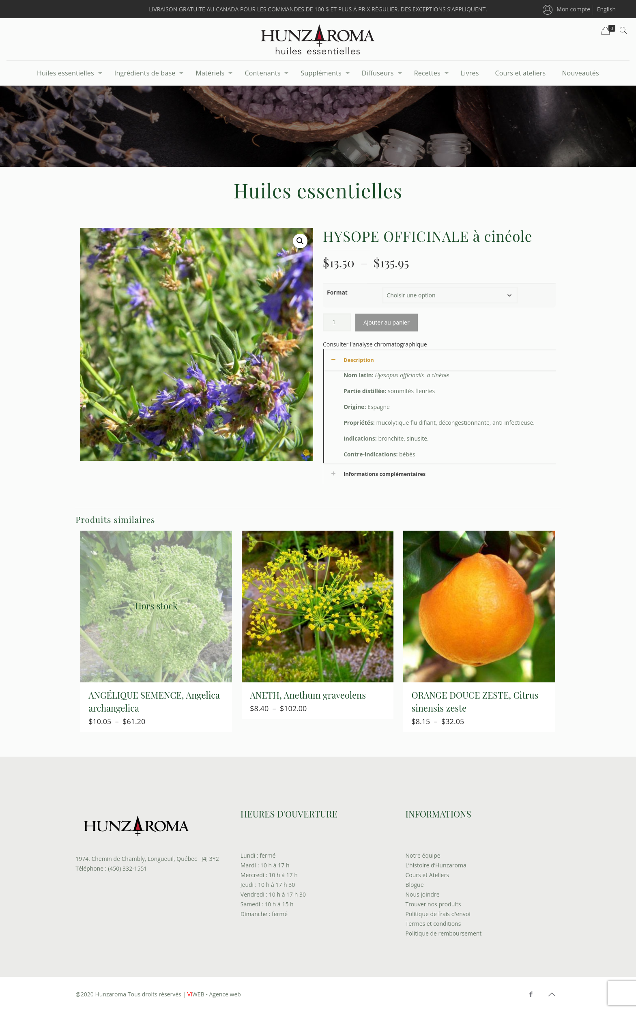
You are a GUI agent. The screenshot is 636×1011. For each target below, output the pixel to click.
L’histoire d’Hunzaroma (435, 865)
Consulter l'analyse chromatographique (375, 344)
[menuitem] (606, 9)
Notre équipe (422, 855)
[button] (300, 241)
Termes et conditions (433, 923)
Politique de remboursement (443, 933)
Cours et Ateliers (427, 875)
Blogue (414, 884)
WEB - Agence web (213, 994)
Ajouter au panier (386, 322)
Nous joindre (422, 894)
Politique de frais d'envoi (437, 914)
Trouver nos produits (433, 904)
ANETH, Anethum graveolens (308, 695)
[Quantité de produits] (337, 322)
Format (337, 292)
